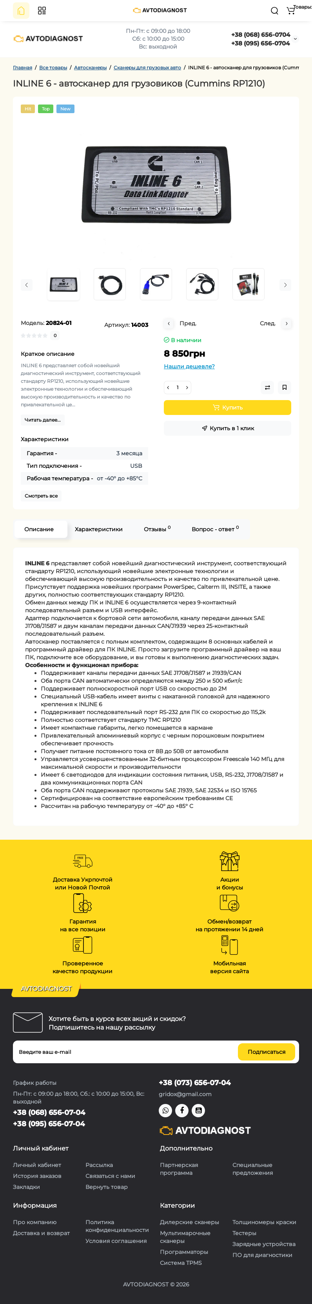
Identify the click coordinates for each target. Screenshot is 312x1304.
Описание (39, 529)
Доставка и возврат (41, 1233)
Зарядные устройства (264, 1244)
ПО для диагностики (262, 1255)
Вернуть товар (106, 1186)
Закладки (26, 1186)
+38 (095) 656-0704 (260, 43)
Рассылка (99, 1165)
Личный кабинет (37, 1165)
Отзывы (157, 528)
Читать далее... (43, 420)
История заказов (37, 1176)
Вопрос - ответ (215, 528)
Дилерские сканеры (189, 1222)
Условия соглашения (116, 1240)
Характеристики (99, 529)
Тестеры (244, 1233)
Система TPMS (181, 1262)
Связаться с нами (110, 1176)
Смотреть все (41, 496)
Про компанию (34, 1222)
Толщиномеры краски (264, 1222)
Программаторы (184, 1251)
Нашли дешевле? (189, 366)
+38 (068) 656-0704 (260, 34)
